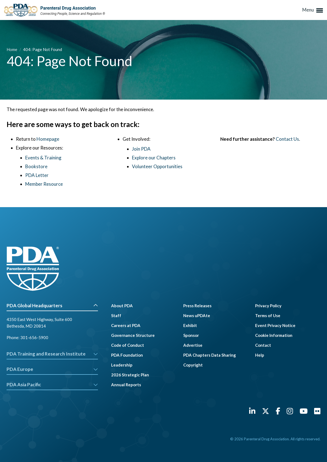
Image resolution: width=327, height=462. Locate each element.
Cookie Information (273, 335)
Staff (116, 315)
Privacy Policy (268, 305)
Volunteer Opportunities (157, 166)
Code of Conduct (127, 345)
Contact (263, 345)
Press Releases (197, 305)
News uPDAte (196, 315)
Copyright (193, 364)
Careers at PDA (125, 325)
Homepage (47, 139)
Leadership (122, 364)
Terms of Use (267, 315)
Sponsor (191, 335)
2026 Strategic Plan (130, 374)
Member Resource (44, 184)
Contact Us (287, 139)
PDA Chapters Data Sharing (209, 355)
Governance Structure (133, 335)
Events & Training (43, 157)
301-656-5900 (34, 337)
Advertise (192, 345)
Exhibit (190, 325)
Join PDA (141, 149)
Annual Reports (126, 384)
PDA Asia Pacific (52, 384)
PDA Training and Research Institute (52, 354)
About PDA (122, 305)
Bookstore (36, 166)
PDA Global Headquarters (52, 305)
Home (12, 49)
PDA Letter (37, 175)
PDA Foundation (127, 355)
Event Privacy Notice (275, 325)
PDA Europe (52, 369)
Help (259, 355)
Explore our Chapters (154, 157)
